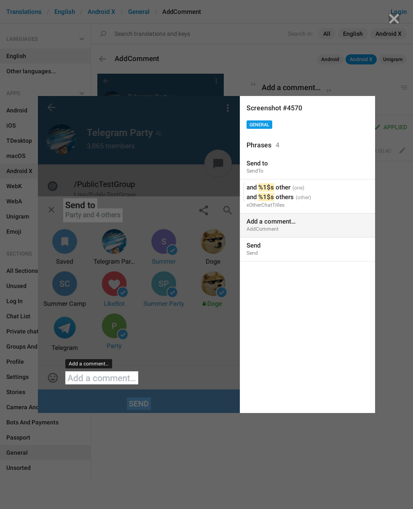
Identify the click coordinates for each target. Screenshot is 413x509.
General (259, 125)
